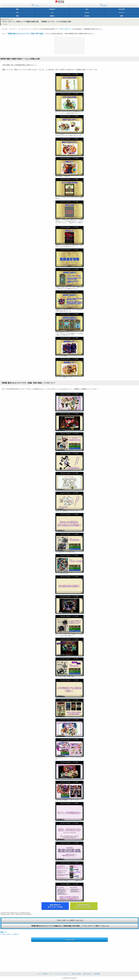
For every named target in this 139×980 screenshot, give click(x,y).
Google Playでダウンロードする (83, 906)
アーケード (121, 12)
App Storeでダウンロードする (55, 906)
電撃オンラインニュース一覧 (35, 5)
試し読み (87, 16)
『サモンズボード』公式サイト (10, 934)
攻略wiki (52, 16)
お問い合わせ (87, 974)
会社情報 (97, 974)
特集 (17, 16)
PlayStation (52, 9)
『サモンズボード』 (65, 29)
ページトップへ (69, 939)
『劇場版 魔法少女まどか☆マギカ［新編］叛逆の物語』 (26, 33)
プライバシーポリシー (62, 974)
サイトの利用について (45, 974)
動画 (122, 16)
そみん (6, 24)
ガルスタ (87, 12)
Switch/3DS (122, 9)
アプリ (17, 12)
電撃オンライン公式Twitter (104, 5)
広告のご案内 (76, 974)
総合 (17, 9)
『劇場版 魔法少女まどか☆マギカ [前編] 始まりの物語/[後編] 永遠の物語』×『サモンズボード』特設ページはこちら (69, 926)
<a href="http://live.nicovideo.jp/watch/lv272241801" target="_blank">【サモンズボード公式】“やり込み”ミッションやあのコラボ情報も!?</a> (69, 45)
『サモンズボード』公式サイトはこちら (69, 920)
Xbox (87, 9)
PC (52, 12)
